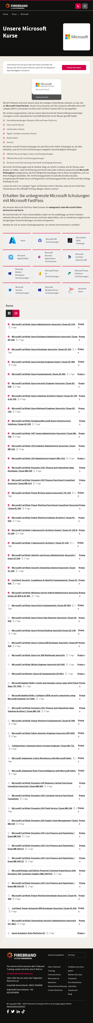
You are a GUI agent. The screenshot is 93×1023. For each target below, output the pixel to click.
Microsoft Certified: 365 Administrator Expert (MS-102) (38, 458)
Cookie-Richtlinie (55, 990)
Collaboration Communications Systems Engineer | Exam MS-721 (43, 745)
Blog (70, 994)
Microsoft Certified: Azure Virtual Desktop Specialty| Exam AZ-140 (44, 630)
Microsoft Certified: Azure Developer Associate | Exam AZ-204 (41, 349)
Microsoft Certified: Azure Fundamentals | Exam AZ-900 (38, 374)
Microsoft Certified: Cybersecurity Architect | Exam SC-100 (40, 542)
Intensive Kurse (54, 974)
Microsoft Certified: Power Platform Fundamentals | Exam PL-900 (43, 720)
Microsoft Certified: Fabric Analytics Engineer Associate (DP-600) (43, 733)
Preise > (81, 374)
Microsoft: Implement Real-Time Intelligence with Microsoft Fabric (44, 770)
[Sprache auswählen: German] (76, 954)
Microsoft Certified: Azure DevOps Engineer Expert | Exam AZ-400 (43, 361)
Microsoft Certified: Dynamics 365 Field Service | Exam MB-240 (42, 808)
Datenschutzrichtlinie (16, 1006)
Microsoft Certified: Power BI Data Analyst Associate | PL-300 (41, 492)
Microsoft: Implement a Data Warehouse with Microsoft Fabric (42, 758)
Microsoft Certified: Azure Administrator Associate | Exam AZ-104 (43, 324)
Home (5, 14)
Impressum (73, 990)
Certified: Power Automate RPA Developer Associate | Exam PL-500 (44, 908)
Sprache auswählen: (56, 955)
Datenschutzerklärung (57, 986)
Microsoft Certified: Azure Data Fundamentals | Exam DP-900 (41, 605)
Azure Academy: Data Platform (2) (28, 933)
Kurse (14, 14)
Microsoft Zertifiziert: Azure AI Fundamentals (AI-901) (38, 673)
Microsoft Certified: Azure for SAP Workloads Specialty (38, 655)
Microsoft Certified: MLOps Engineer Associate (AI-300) (38, 664)
